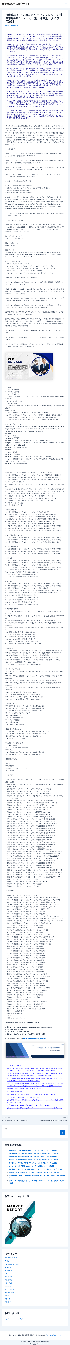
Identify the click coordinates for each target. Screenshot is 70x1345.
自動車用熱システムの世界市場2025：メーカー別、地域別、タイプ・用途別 (33, 1153)
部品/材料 (8, 1302)
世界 (6, 1274)
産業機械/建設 (9, 1293)
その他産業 (8, 1270)
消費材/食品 (8, 1280)
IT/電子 (7, 1261)
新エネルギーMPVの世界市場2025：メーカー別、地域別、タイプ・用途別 (33, 1163)
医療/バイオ (8, 1277)
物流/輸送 (8, 1286)
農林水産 (7, 1299)
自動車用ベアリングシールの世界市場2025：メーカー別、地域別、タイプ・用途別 (35, 1169)
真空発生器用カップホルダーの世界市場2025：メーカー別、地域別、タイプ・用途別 (31, 1094)
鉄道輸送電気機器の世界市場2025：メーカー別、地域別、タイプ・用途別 (33, 1157)
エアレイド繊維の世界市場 (14, 1091)
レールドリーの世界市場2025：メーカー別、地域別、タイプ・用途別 (31, 1166)
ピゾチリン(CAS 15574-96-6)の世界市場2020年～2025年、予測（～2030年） (28, 1105)
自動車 (7, 1296)
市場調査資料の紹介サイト (16, 3)
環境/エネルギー (10, 1289)
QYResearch (8, 1267)
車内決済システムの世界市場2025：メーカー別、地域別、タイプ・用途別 (33, 1150)
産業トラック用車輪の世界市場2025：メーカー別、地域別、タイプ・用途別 (33, 1160)
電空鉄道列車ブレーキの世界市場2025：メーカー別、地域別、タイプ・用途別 (34, 1172)
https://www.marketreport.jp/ (14, 1319)
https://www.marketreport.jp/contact (34, 1039)
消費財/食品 (8, 1283)
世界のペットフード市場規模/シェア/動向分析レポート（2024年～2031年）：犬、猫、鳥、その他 (34, 1108)
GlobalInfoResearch (11, 1258)
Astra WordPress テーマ (53, 1335)
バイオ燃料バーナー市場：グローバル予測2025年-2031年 (23, 1097)
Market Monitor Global (12, 1264)
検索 (6, 1129)
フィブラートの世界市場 (14, 1065)
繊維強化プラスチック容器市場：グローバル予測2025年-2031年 (25, 1088)
